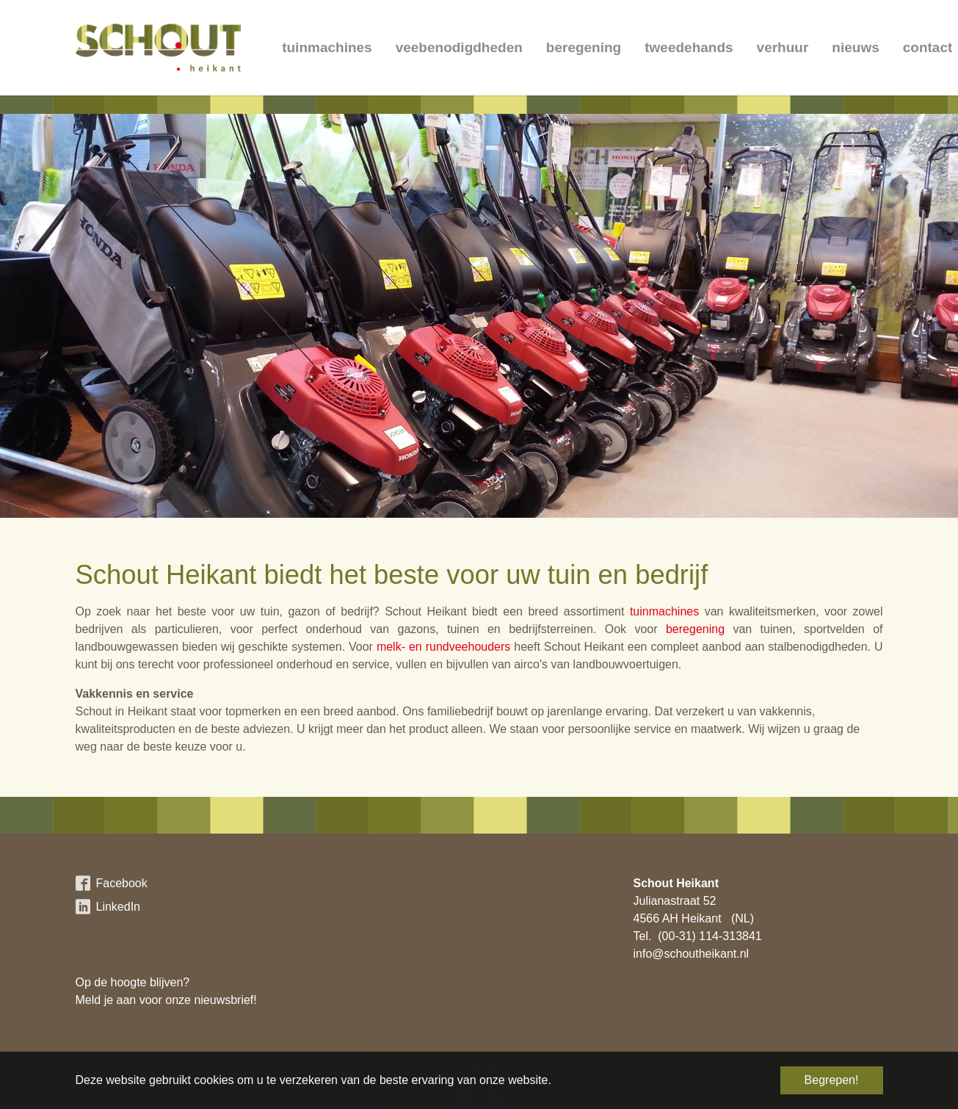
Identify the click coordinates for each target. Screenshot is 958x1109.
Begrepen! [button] (832, 1080)
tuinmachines (664, 611)
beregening (695, 629)
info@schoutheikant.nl (692, 953)
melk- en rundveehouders (443, 646)
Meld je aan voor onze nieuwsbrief (165, 1000)
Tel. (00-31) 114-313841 (698, 936)
